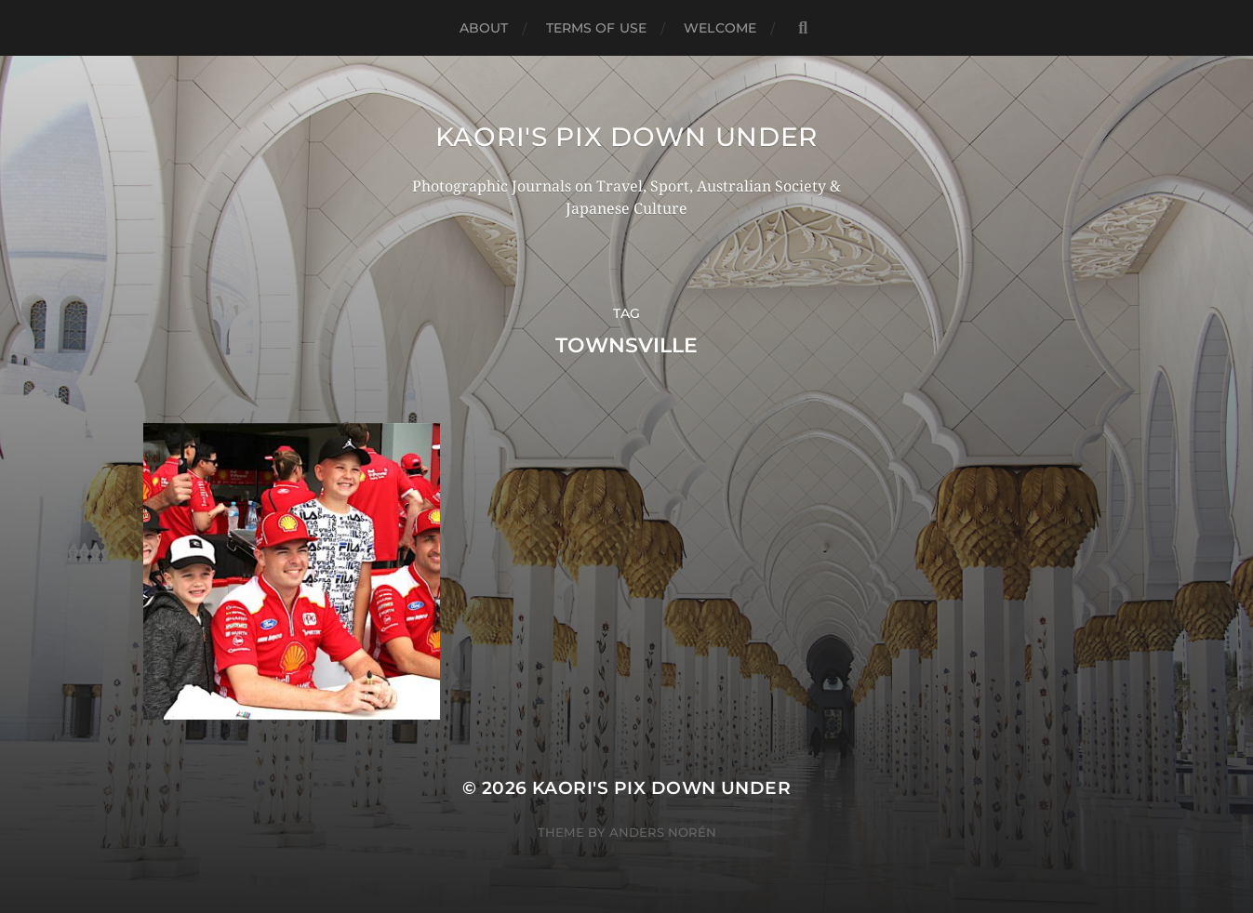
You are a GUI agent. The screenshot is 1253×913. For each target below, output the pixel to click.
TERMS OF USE (596, 28)
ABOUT (484, 28)
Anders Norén (662, 832)
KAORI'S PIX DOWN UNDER (626, 136)
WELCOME (720, 28)
